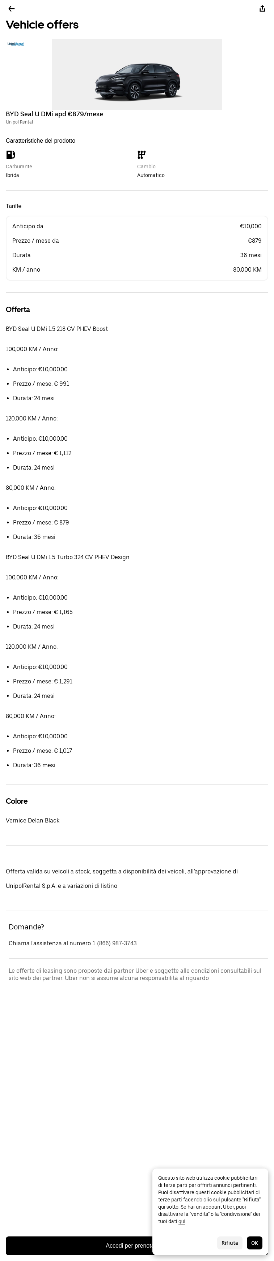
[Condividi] (262, 8)
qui (181, 1221)
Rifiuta (230, 1243)
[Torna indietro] (11, 8)
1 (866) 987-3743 (114, 943)
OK (254, 1243)
